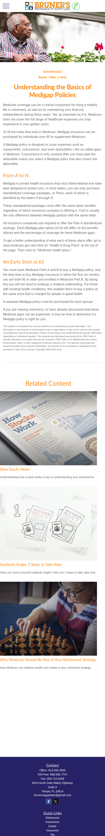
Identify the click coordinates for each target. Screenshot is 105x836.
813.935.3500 (57, 770)
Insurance (52, 830)
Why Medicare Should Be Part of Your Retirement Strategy (48, 659)
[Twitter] (55, 801)
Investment (52, 822)
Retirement (52, 817)
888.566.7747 (58, 774)
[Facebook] (48, 801)
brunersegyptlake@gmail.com (52, 795)
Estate (52, 826)
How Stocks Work (15, 469)
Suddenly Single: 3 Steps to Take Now (31, 564)
